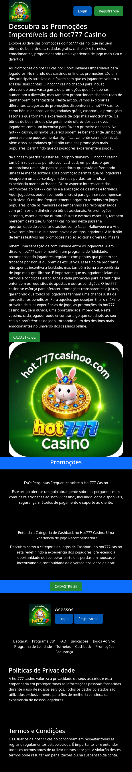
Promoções (105, 646)
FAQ (62, 641)
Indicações (80, 641)
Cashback (83, 646)
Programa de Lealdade (33, 646)
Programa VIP (43, 641)
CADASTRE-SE (24, 337)
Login (82, 11)
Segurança (64, 651)
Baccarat (20, 641)
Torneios (63, 646)
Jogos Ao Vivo (104, 641)
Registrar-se (109, 11)
